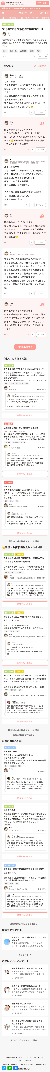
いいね (43, 56)
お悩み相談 (12, 18)
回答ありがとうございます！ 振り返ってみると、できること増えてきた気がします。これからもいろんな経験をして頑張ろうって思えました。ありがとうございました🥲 (25, 229)
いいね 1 (40, 112)
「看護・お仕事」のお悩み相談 (29, 18)
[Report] (35, 56)
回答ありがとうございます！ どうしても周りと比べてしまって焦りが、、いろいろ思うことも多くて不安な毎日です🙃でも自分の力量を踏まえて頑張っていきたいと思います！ (24, 137)
